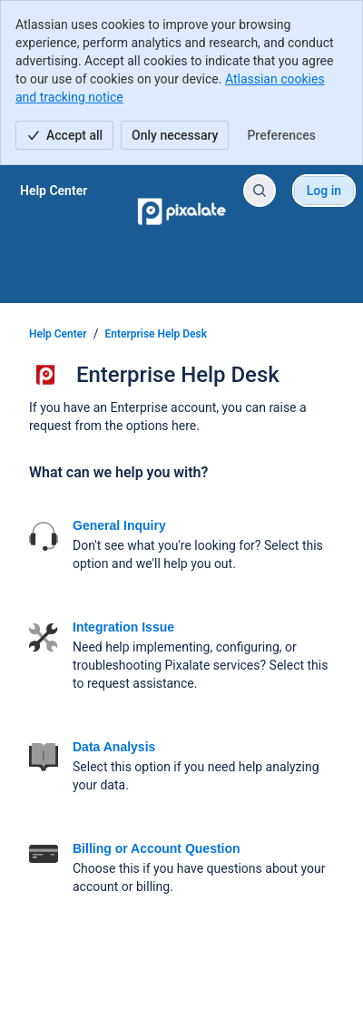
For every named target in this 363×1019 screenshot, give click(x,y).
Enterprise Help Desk (156, 334)
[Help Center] (54, 190)
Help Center (58, 334)
